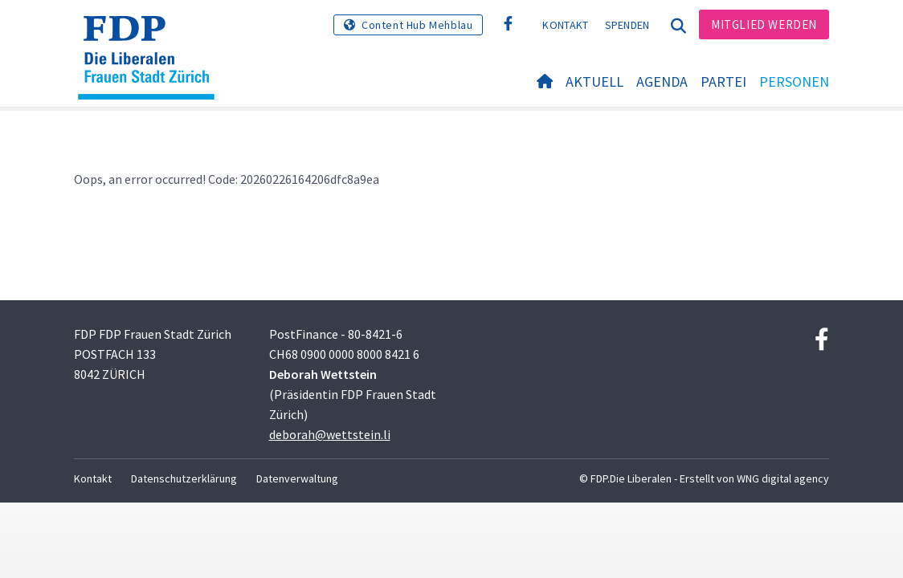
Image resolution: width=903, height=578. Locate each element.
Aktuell (594, 81)
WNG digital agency (783, 478)
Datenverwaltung (297, 478)
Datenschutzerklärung (184, 478)
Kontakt (565, 25)
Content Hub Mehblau (417, 25)
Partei (723, 81)
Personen (794, 81)
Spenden (627, 25)
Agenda (662, 81)
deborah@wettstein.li (329, 434)
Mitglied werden (764, 24)
